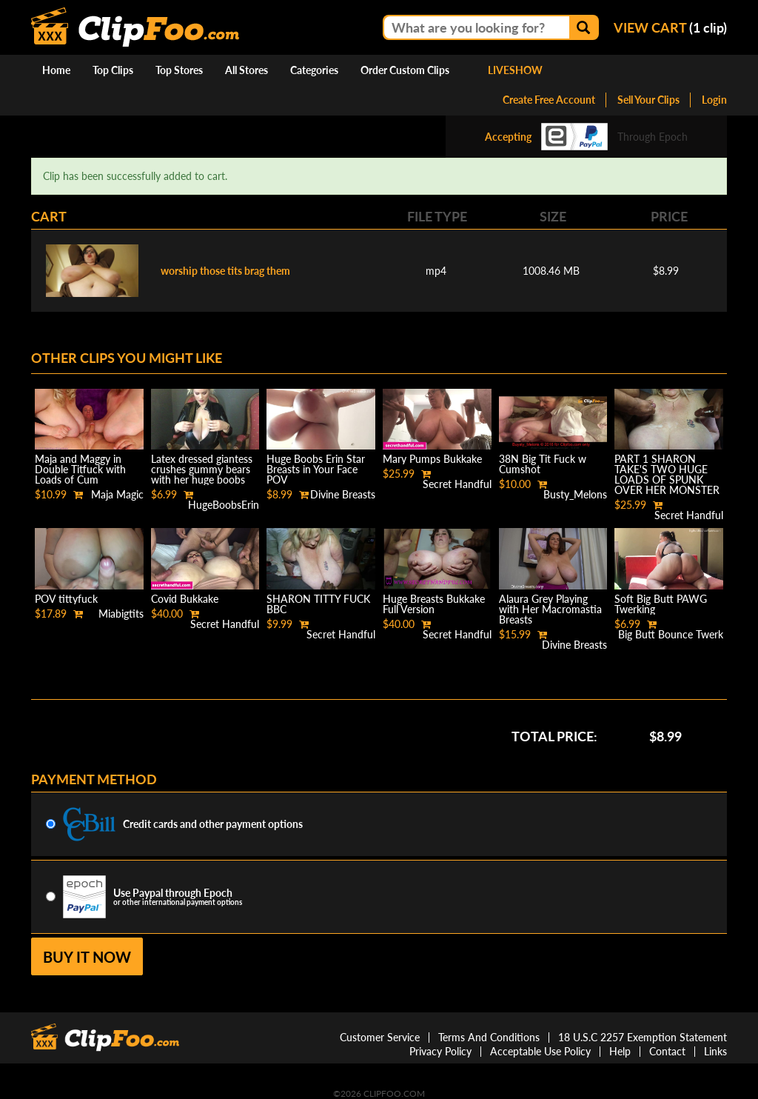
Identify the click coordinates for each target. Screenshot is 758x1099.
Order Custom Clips (404, 70)
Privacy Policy (440, 1051)
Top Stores (179, 70)
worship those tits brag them (225, 270)
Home (56, 70)
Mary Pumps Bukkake (432, 458)
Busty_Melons (575, 494)
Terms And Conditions (489, 1037)
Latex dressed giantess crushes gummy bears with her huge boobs (201, 469)
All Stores (246, 70)
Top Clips (113, 70)
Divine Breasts (342, 494)
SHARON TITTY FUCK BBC (318, 603)
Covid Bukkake (184, 598)
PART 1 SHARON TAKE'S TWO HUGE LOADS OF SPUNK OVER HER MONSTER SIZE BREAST (667, 479)
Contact (667, 1051)
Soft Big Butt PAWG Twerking (660, 603)
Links (715, 1051)
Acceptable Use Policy (540, 1051)
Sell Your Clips (648, 99)
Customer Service (380, 1037)
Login (714, 99)
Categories (314, 70)
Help (620, 1051)
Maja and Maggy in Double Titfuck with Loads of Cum (80, 469)
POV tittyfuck (66, 598)
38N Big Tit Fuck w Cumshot (542, 463)
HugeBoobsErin (223, 504)
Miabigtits (121, 613)
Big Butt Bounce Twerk (670, 634)
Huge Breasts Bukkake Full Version (434, 603)
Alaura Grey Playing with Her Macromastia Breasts (550, 609)
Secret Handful (457, 484)
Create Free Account (549, 99)
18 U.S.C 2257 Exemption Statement (642, 1037)
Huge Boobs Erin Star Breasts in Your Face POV (315, 469)
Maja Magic (117, 494)
